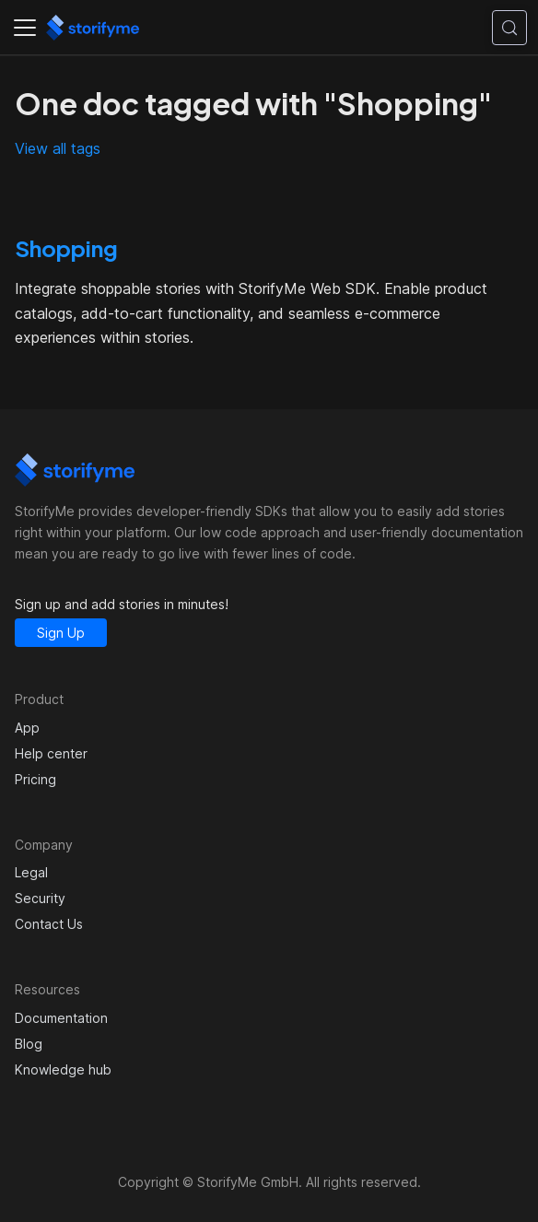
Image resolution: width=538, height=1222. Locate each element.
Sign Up (61, 632)
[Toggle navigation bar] (25, 27)
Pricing (35, 779)
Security (40, 898)
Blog (28, 1044)
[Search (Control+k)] (509, 27)
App (27, 727)
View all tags (57, 148)
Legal (31, 872)
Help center (51, 753)
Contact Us (49, 924)
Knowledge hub (63, 1069)
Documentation (61, 1018)
